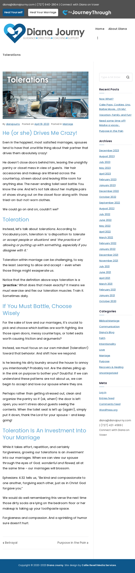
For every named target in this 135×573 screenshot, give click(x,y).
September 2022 (109, 202)
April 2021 (104, 278)
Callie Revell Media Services (99, 565)
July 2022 (104, 214)
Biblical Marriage (109, 320)
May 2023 (105, 168)
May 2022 (104, 226)
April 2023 (105, 173)
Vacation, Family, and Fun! (115, 115)
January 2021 (107, 295)
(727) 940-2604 (47, 4)
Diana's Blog (106, 332)
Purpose (104, 361)
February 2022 (107, 243)
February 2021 (107, 289)
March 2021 (106, 284)
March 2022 (106, 237)
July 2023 (104, 162)
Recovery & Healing (111, 367)
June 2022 (105, 220)
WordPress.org (108, 410)
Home (99, 29)
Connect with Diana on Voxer (79, 4)
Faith (102, 338)
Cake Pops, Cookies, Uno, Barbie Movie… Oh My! (115, 107)
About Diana (117, 29)
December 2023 (109, 150)
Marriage (68, 124)
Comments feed (109, 404)
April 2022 (105, 231)
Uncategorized (108, 373)
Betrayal (11, 543)
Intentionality (107, 344)
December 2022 (109, 191)
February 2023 (107, 179)
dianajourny (13, 124)
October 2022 (107, 197)
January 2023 (107, 185)
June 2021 (105, 272)
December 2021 (108, 255)
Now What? (106, 99)
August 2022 (106, 208)
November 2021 (108, 260)
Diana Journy (55, 565)
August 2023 (107, 156)
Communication (109, 326)
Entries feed (106, 398)
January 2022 (107, 249)
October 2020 (107, 301)
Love (102, 349)
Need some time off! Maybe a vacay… (112, 123)
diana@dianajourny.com (19, 4)
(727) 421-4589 (111, 425)
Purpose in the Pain (71, 543)
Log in (102, 392)
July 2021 (104, 266)
